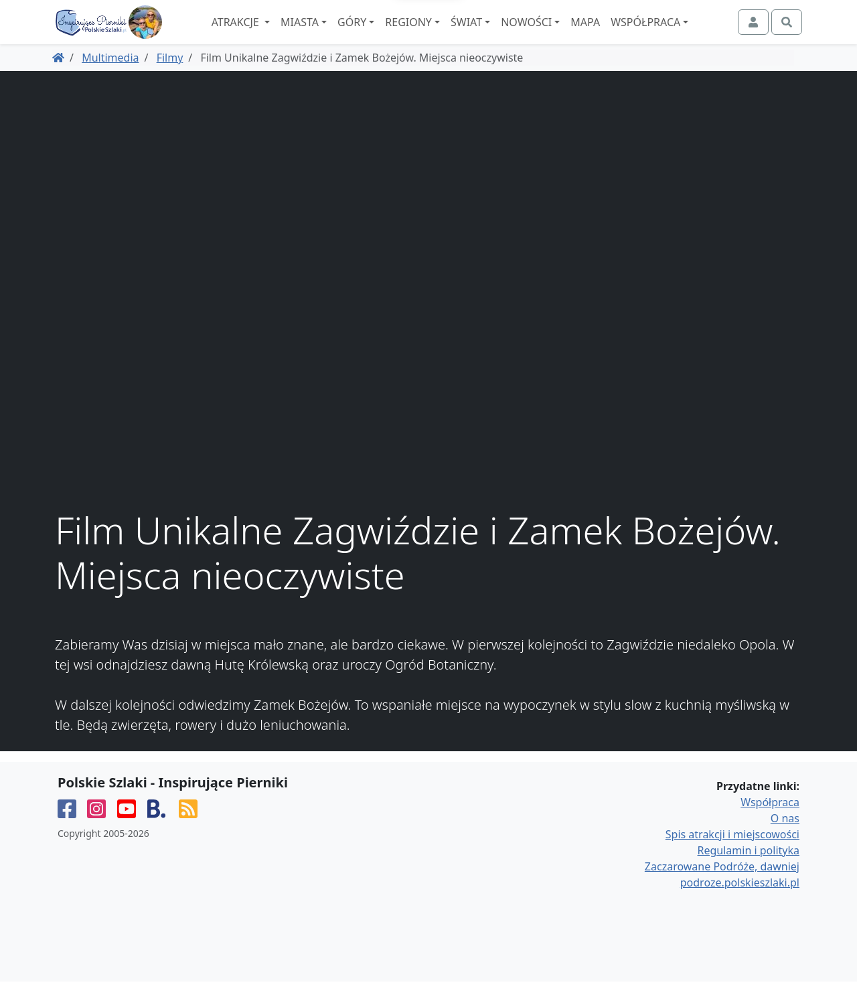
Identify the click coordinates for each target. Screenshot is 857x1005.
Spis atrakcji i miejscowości (732, 857)
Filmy (170, 81)
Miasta (336, 34)
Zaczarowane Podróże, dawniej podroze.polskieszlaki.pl (722, 897)
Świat (503, 34)
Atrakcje (273, 34)
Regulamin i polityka (748, 873)
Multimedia (110, 81)
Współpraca (682, 34)
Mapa (622, 34)
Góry (388, 34)
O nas (785, 841)
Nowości (563, 34)
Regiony (445, 34)
